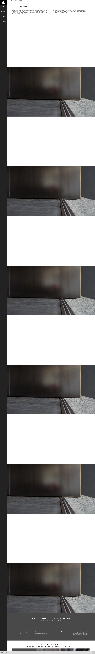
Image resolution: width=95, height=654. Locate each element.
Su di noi (3, 16)
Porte (3, 6)
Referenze (3, 11)
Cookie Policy (74, 651)
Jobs (3, 18)
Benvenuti (8, 0)
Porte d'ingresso (14, 0)
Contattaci (3, 21)
